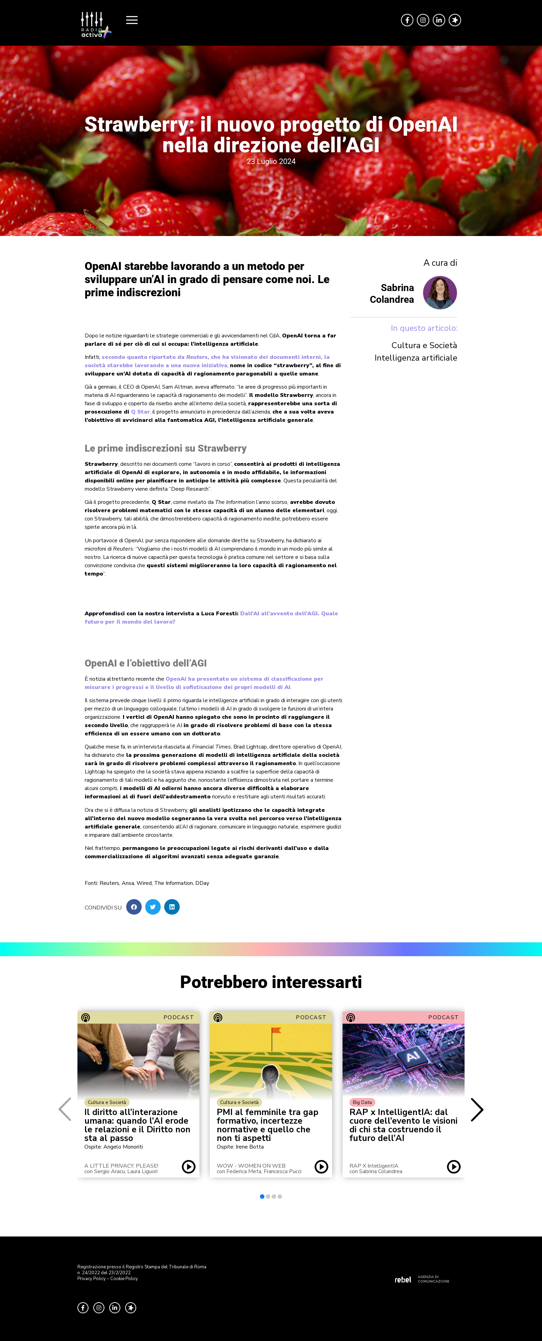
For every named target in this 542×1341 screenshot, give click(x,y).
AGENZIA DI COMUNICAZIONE (433, 1279)
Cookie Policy (124, 1279)
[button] (134, 907)
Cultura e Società (424, 345)
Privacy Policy (91, 1279)
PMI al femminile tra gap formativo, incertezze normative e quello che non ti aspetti (267, 1125)
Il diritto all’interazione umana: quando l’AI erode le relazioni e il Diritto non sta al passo (137, 1125)
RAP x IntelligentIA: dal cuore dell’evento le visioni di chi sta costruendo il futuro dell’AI (403, 1125)
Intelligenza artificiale (416, 357)
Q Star (140, 412)
